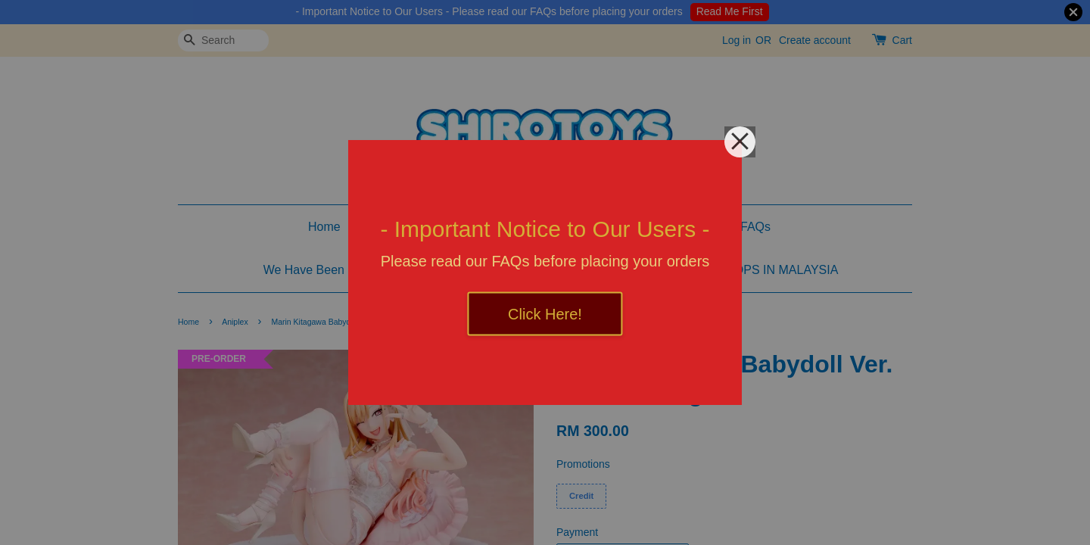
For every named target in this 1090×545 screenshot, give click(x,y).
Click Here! (545, 314)
